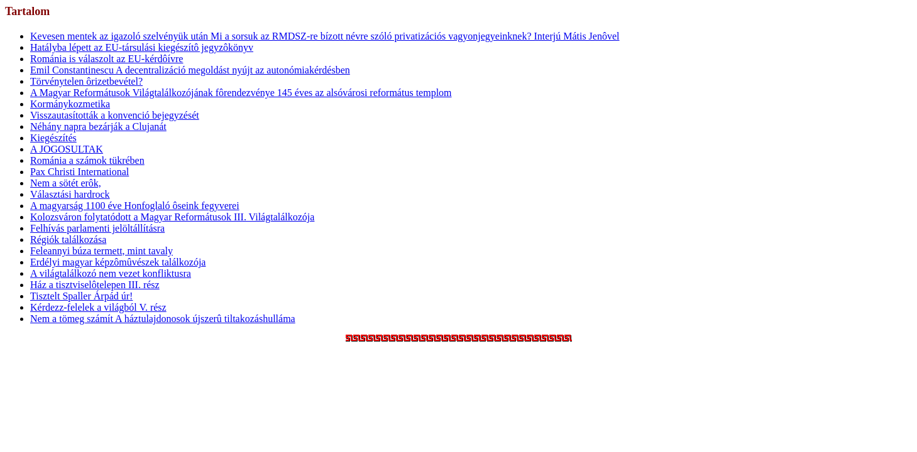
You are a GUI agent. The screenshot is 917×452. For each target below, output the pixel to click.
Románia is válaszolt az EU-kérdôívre (106, 58)
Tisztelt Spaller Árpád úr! (81, 296)
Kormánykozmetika (70, 104)
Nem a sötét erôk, (65, 183)
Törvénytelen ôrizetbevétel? (86, 81)
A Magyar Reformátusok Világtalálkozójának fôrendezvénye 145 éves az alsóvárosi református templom (241, 92)
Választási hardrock (70, 194)
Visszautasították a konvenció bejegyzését (114, 115)
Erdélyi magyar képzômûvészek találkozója (118, 262)
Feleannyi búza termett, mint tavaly (101, 250)
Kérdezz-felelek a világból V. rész (98, 307)
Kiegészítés (53, 137)
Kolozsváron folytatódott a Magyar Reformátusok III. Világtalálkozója (172, 217)
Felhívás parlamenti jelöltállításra (97, 228)
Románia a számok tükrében (87, 160)
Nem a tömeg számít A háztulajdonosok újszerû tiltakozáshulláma (162, 318)
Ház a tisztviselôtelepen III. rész (95, 284)
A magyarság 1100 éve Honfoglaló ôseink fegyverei (134, 205)
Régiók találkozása (68, 239)
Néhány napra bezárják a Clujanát (98, 126)
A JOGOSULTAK (66, 149)
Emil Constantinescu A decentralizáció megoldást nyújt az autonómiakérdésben (190, 70)
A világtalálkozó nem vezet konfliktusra (110, 273)
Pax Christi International (79, 171)
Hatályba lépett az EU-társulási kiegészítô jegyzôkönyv (141, 47)
